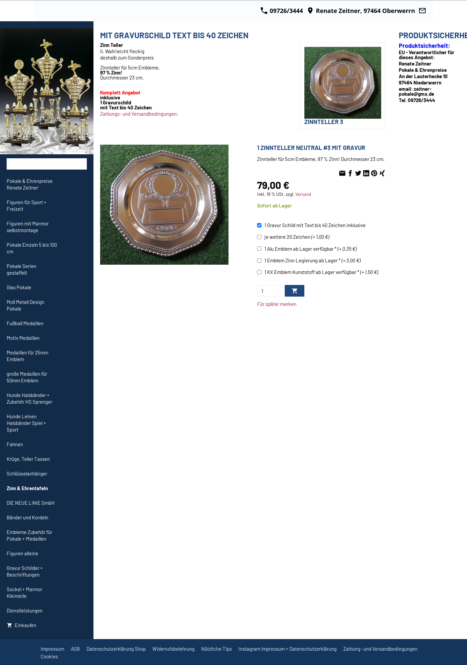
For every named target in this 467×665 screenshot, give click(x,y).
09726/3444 (281, 11)
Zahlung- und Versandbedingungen (380, 649)
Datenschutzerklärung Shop (116, 649)
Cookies (49, 656)
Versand (303, 194)
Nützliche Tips (216, 649)
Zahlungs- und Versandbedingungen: (139, 114)
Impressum (52, 649)
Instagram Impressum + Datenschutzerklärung (287, 649)
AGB (75, 649)
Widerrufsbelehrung (173, 649)
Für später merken (276, 304)
